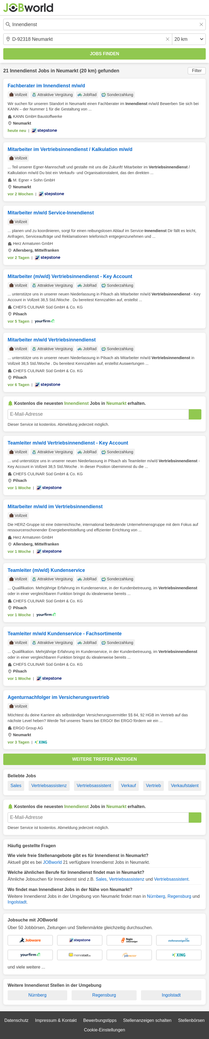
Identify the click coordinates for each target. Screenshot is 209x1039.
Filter (197, 70)
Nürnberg (156, 896)
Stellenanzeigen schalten (147, 1020)
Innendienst (23, 70)
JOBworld (52, 862)
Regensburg (179, 896)
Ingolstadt (17, 902)
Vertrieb (153, 785)
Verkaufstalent (184, 785)
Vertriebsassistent (94, 785)
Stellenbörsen (191, 1020)
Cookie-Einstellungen (104, 1030)
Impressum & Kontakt (56, 1020)
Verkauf (128, 785)
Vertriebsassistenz (49, 785)
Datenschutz (16, 1020)
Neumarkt (67, 70)
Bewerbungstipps (100, 1020)
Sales (15, 785)
